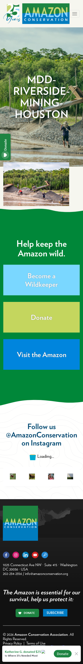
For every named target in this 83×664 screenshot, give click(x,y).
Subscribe (55, 613)
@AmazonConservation (41, 434)
